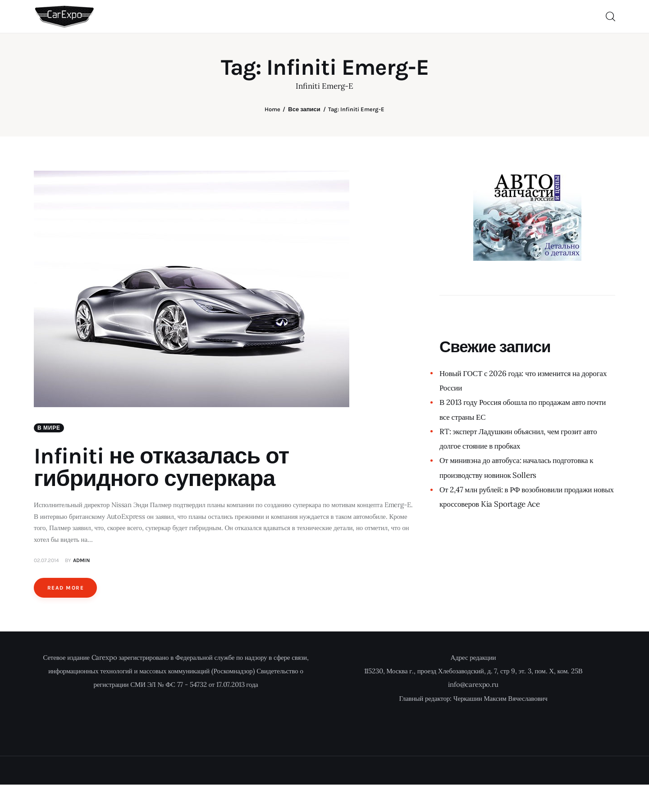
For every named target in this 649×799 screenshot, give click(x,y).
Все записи (304, 109)
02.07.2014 (46, 560)
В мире (48, 428)
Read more (65, 588)
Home (272, 109)
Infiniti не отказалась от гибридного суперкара (161, 467)
